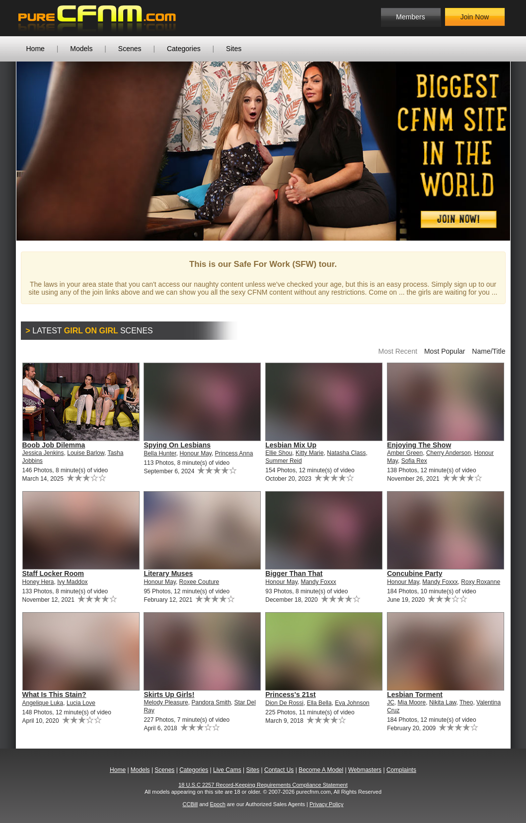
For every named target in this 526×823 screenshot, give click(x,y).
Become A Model (321, 769)
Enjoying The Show (419, 445)
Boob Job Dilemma (53, 445)
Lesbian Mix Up (290, 445)
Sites (233, 49)
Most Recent (397, 351)
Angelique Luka (43, 702)
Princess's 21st (290, 694)
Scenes (130, 49)
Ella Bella (319, 702)
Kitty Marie (310, 452)
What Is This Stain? (54, 694)
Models (81, 49)
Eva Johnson (352, 702)
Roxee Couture (199, 581)
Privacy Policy (326, 804)
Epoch (217, 804)
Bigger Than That (293, 573)
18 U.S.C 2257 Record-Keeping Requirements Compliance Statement (263, 785)
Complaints (401, 769)
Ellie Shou (278, 452)
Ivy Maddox (72, 581)
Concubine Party (414, 573)
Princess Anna (234, 453)
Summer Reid (283, 460)
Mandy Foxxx (318, 581)
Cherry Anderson (448, 452)
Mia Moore (412, 702)
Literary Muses (168, 573)
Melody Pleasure (166, 702)
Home (35, 49)
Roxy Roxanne (480, 581)
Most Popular (444, 351)
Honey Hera (38, 581)
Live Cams (227, 769)
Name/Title (488, 351)
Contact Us (279, 769)
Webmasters (364, 769)
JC (390, 702)
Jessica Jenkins (43, 452)
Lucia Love (81, 702)
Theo (466, 702)
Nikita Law (442, 702)
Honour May (195, 453)
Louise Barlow (85, 452)
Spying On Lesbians (177, 445)
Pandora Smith (210, 702)
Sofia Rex (414, 460)
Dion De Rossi (284, 702)
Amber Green (405, 452)
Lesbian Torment (415, 694)
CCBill (190, 804)
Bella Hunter (160, 453)
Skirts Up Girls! (169, 694)
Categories (184, 49)
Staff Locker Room (53, 573)
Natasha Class (346, 452)
